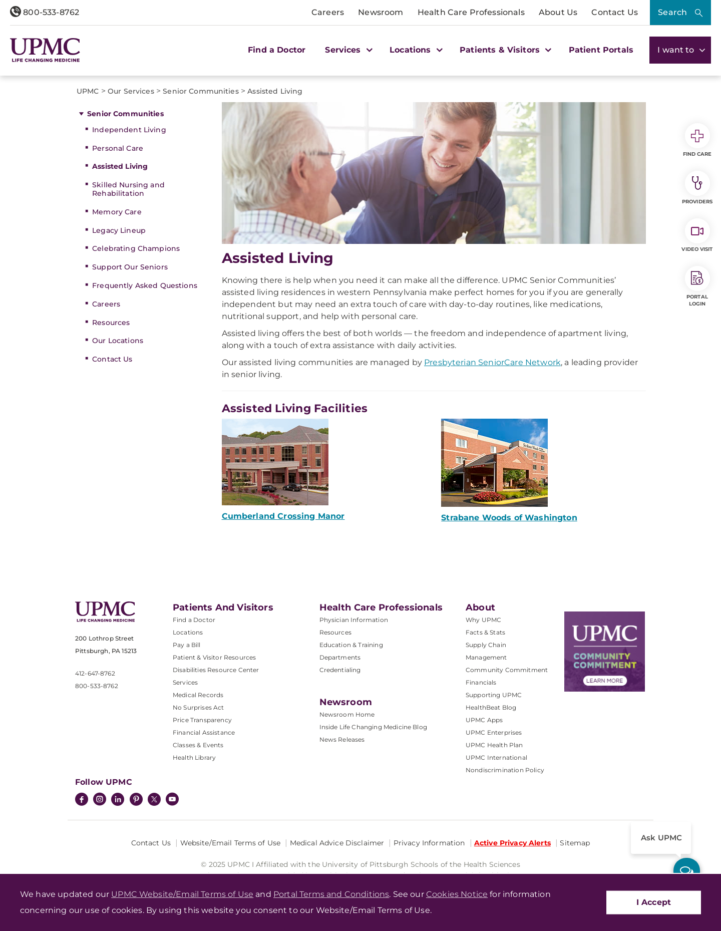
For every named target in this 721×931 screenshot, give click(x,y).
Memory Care (117, 211)
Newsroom (380, 12)
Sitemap (575, 842)
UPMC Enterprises (494, 732)
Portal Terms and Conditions (331, 894)
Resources (111, 322)
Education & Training (351, 645)
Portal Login (697, 286)
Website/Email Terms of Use (230, 842)
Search (672, 12)
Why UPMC (483, 620)
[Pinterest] (136, 800)
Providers (697, 188)
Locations (188, 632)
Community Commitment (507, 670)
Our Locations (117, 340)
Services (185, 682)
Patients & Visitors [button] (504, 50)
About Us (558, 12)
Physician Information (353, 620)
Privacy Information (429, 842)
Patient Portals (601, 50)
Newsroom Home (347, 714)
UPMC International (496, 757)
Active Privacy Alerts (512, 842)
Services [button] (347, 50)
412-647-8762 (95, 673)
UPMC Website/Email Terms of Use (182, 894)
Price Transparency (202, 720)
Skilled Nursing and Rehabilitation (128, 189)
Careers (327, 12)
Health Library (194, 757)
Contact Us (614, 12)
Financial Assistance (204, 732)
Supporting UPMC (494, 695)
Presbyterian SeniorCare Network (492, 362)
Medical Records (198, 695)
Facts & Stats (485, 632)
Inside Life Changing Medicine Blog (373, 727)
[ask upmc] (686, 871)
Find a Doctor (276, 50)
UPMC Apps (484, 720)
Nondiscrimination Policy (505, 770)
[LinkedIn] (117, 800)
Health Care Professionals (471, 12)
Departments (340, 657)
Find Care (697, 140)
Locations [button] (415, 50)
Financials (481, 682)
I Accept (653, 902)
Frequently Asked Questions (144, 285)
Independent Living (129, 129)
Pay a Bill (187, 645)
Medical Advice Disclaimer (337, 842)
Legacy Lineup (119, 230)
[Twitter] (154, 799)
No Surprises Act (198, 707)
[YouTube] (172, 800)
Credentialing (340, 670)
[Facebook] (81, 800)
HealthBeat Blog (491, 707)
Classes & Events (198, 745)
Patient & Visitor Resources (214, 657)
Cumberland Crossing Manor (283, 516)
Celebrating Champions (136, 248)
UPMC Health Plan (494, 745)
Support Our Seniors (130, 266)
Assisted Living (120, 166)
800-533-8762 (44, 12)
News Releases (342, 739)
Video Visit (696, 235)
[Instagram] (99, 800)
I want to (680, 50)
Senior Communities (125, 113)
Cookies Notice (457, 894)
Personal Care (117, 148)
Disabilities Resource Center (216, 670)
